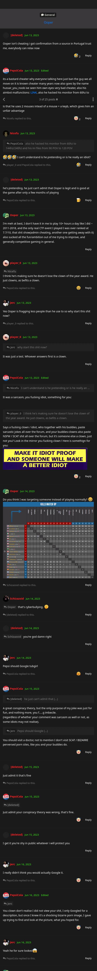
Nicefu (11, 176)
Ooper (11, 512)
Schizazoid (14, 541)
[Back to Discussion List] (4, 4)
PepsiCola (16, 48)
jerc (12, 252)
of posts (48, 4)
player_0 (15, 318)
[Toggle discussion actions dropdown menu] (93, 4)
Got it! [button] (78, 962)
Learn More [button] (48, 965)
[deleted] (16, 604)
